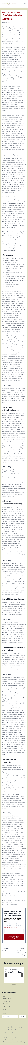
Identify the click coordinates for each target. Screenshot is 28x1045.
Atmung (4, 1009)
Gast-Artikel (5, 1003)
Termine (17, 1030)
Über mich (14, 1027)
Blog (23, 1033)
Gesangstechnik (15, 12)
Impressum (9, 1042)
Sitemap (22, 1042)
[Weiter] (22, 975)
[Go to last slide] (6, 975)
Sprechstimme (6, 1001)
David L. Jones (6, 12)
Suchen (4, 1013)
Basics (3, 996)
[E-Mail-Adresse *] (14, 931)
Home (7, 1027)
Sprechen (11, 1030)
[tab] (12, 984)
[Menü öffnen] (24, 4)
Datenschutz (16, 1042)
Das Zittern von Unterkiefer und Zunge (20, 951)
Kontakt (18, 1033)
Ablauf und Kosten (9, 1033)
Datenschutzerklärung (11, 927)
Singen (20, 1027)
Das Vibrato (7, 949)
